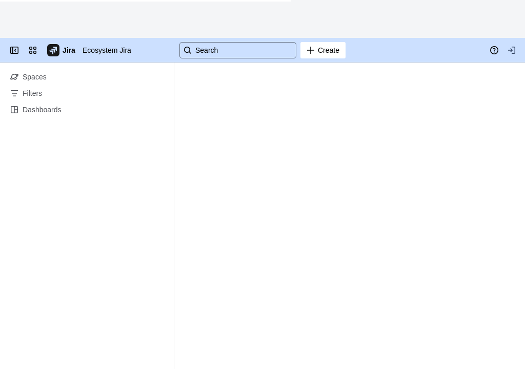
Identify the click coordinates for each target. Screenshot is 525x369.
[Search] (237, 50)
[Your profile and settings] (512, 50)
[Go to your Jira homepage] (61, 50)
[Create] (323, 50)
